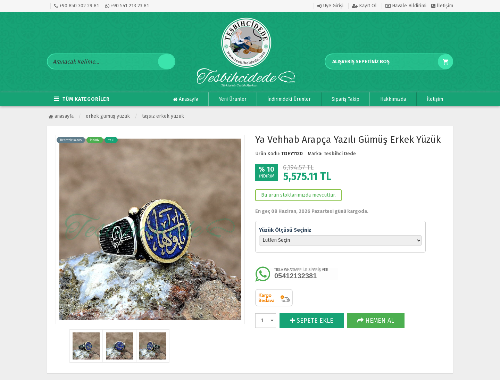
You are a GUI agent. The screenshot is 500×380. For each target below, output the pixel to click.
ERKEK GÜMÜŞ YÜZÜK (108, 116)
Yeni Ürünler (233, 99)
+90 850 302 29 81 (76, 6)
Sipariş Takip (345, 99)
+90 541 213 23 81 (127, 6)
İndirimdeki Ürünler (289, 99)
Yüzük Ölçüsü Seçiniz (285, 230)
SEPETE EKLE (311, 320)
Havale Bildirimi (405, 6)
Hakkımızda (393, 99)
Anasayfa (185, 99)
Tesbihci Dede (340, 154)
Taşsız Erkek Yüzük (163, 116)
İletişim (442, 6)
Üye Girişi (330, 6)
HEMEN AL (375, 320)
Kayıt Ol (364, 6)
